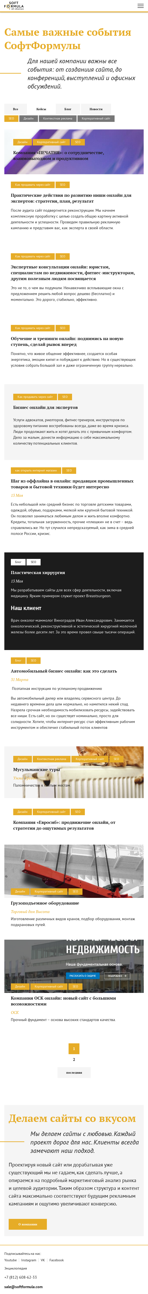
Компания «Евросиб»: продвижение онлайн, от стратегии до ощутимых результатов (64, 825)
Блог (18, 562)
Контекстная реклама (57, 119)
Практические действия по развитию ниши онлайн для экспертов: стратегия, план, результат (71, 198)
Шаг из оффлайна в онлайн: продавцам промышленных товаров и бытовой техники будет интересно (72, 484)
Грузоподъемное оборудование (45, 903)
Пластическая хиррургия (38, 572)
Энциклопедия (15, 1269)
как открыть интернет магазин (36, 471)
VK (43, 1260)
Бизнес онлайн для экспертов (45, 407)
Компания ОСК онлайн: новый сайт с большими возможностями (63, 1001)
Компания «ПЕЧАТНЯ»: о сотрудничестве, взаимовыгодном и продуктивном (58, 155)
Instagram (28, 1260)
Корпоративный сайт (96, 119)
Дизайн (29, 119)
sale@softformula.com (23, 1287)
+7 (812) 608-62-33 (20, 1277)
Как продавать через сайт (32, 185)
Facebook (56, 1260)
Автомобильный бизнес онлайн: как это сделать (64, 671)
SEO (11, 119)
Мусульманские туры (36, 769)
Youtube (10, 1260)
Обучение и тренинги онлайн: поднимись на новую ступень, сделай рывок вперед (67, 341)
